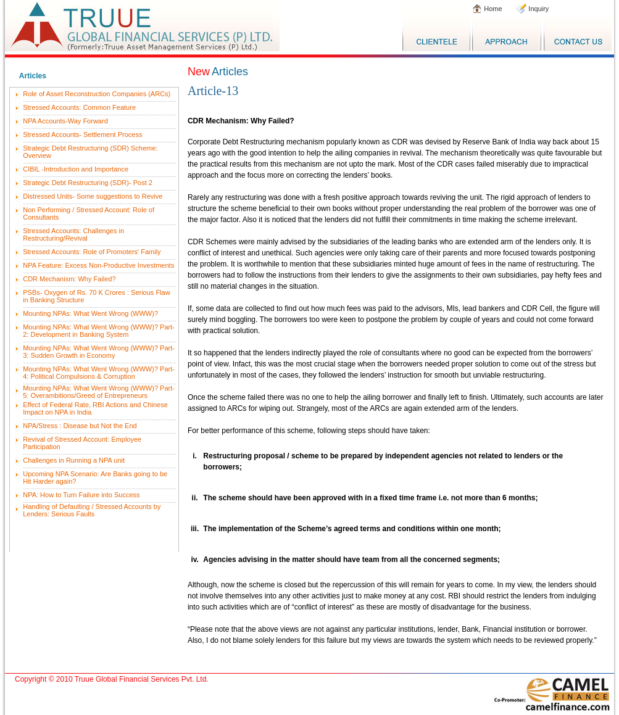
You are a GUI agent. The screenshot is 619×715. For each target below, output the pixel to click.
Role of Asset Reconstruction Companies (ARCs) (96, 93)
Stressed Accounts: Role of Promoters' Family (91, 251)
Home (492, 8)
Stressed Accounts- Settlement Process (82, 134)
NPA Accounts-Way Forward (65, 121)
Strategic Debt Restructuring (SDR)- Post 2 (87, 182)
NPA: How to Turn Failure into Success (81, 494)
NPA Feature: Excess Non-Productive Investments (98, 265)
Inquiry (537, 8)
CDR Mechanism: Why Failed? (69, 279)
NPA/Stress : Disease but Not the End (79, 425)
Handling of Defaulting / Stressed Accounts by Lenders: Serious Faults (91, 510)
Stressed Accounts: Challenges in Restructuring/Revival (73, 234)
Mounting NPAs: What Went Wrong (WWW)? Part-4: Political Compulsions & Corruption (99, 372)
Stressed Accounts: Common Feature (79, 107)
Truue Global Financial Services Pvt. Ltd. (142, 679)
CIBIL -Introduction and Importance (75, 169)
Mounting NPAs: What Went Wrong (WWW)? (90, 313)
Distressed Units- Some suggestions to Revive (92, 196)
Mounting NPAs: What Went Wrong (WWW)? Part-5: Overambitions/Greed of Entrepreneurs (99, 391)
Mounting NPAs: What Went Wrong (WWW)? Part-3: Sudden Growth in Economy (99, 351)
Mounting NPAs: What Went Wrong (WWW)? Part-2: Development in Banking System (99, 330)
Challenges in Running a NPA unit (74, 460)
